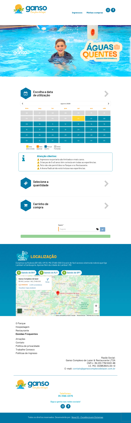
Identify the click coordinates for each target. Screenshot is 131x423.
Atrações (20, 339)
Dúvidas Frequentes (27, 334)
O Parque (20, 323)
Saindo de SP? (71, 273)
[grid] (65, 122)
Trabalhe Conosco (25, 349)
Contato (20, 342)
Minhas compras (95, 12)
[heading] (65, 103)
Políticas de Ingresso (26, 353)
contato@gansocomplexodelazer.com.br (94, 368)
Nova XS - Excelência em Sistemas (87, 417)
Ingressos (77, 12)
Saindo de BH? (26, 273)
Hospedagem (22, 327)
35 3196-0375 (65, 396)
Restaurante (22, 330)
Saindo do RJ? (48, 273)
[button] (106, 94)
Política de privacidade (28, 346)
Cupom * (61, 225)
